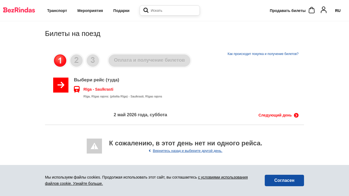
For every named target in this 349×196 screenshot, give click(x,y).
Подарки (121, 10)
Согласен (284, 180)
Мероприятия (90, 10)
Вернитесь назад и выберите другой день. (187, 151)
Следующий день (275, 115)
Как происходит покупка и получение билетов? (263, 54)
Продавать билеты (288, 10)
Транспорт (57, 10)
